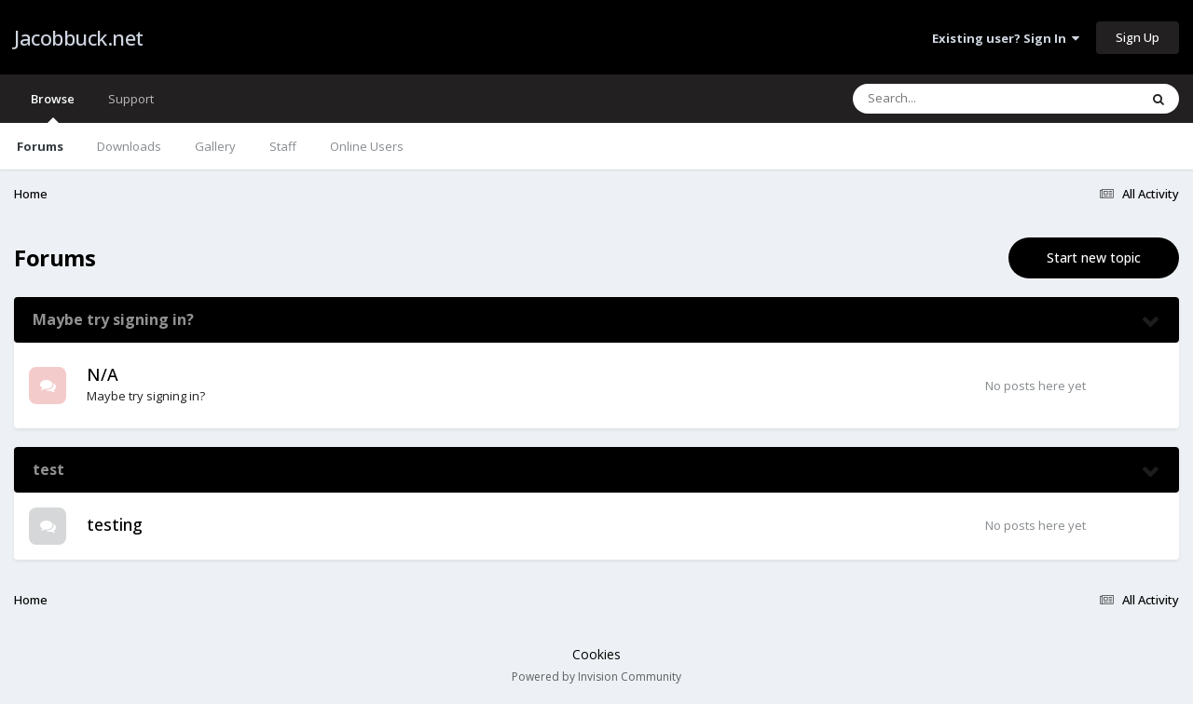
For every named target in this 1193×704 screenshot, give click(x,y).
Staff (282, 146)
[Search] (947, 99)
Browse (53, 106)
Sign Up (1137, 37)
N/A (102, 374)
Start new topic (1094, 257)
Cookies (596, 654)
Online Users (367, 146)
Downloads (129, 146)
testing (115, 524)
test (48, 469)
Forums (40, 146)
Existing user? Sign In (1005, 38)
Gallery (215, 146)
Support (131, 98)
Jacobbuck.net (79, 37)
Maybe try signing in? (113, 319)
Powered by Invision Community (596, 676)
